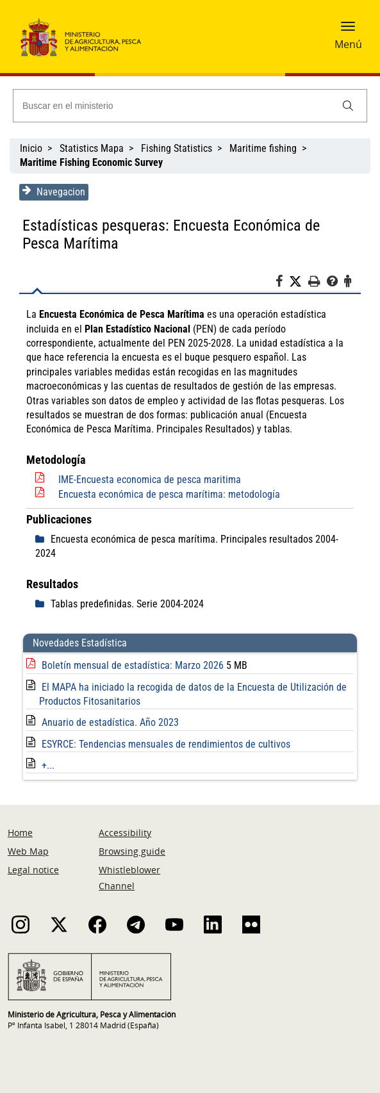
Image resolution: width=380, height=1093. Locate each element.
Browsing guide (132, 851)
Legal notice (33, 870)
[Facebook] (282, 283)
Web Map (28, 851)
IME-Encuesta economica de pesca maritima (149, 479)
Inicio (31, 148)
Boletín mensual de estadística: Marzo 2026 (134, 665)
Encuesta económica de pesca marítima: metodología (169, 494)
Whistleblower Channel (129, 878)
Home (20, 832)
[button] (348, 30)
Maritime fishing (263, 148)
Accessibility (125, 832)
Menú (348, 44)
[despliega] (43, 539)
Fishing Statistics (176, 148)
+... (48, 765)
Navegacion (53, 191)
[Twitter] (298, 282)
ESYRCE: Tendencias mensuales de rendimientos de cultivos (166, 744)
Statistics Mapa (92, 148)
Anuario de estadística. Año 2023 (110, 722)
